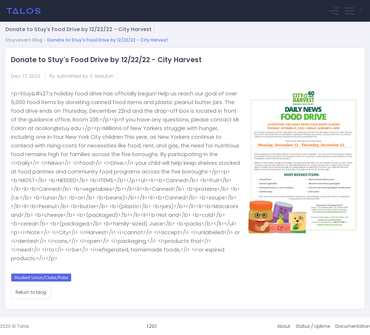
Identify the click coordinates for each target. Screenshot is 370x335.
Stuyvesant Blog (23, 40)
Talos (23, 326)
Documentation (352, 326)
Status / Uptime (313, 326)
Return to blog (31, 292)
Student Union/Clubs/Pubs (41, 277)
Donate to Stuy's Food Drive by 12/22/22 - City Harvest (107, 40)
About (283, 326)
